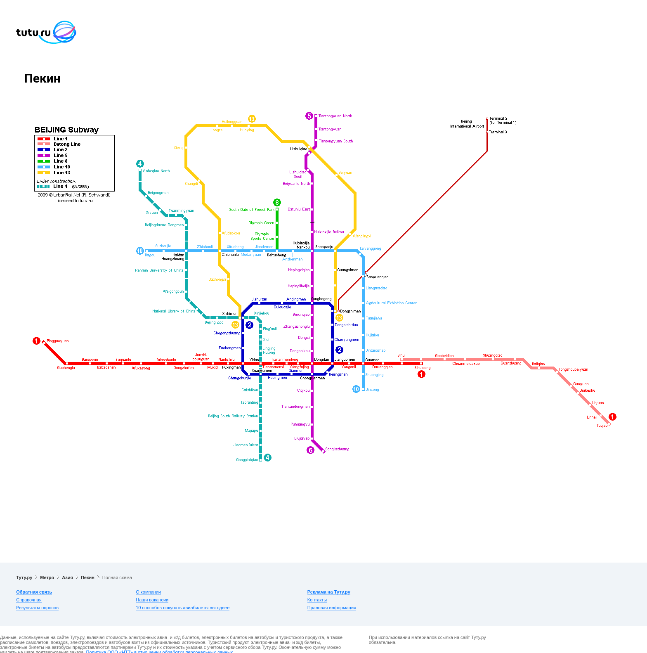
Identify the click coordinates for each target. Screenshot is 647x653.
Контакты (317, 599)
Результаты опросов (37, 607)
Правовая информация (331, 607)
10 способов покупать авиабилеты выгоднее (182, 607)
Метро (47, 577)
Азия (67, 577)
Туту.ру (24, 577)
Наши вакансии (152, 599)
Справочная (29, 599)
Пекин (87, 577)
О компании (148, 591)
